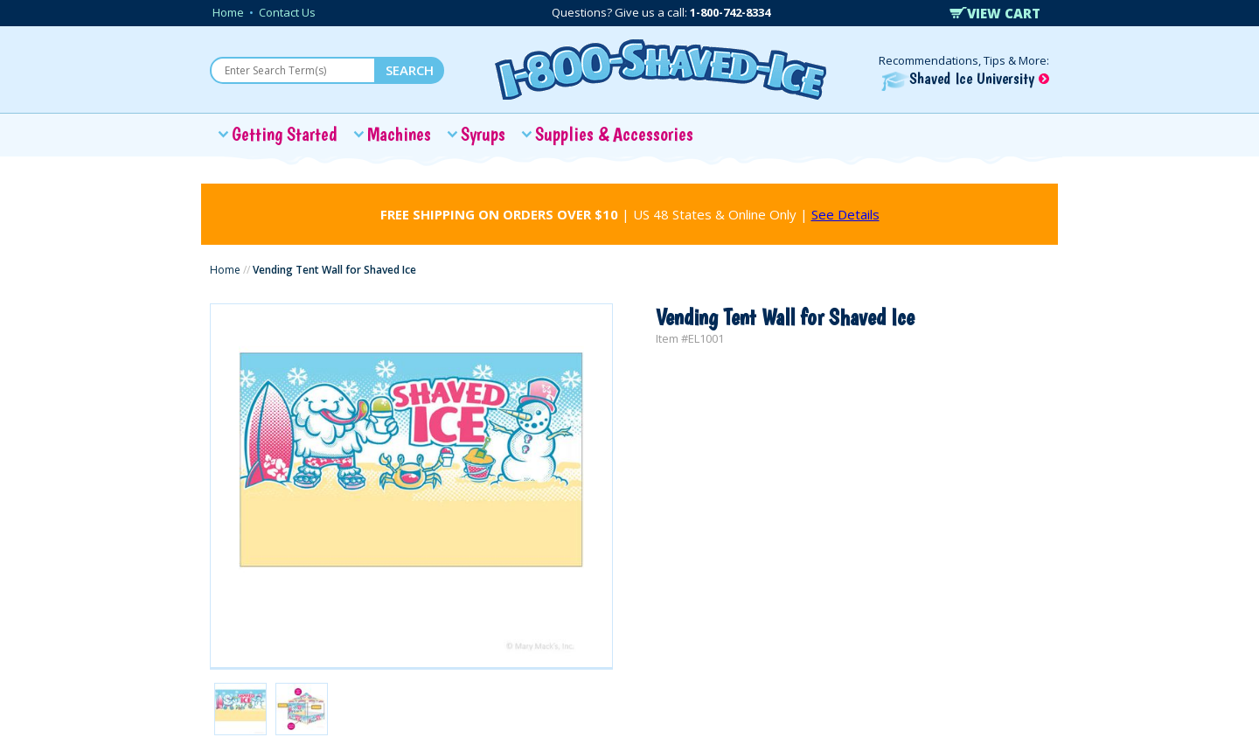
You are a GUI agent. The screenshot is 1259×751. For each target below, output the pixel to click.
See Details (845, 214)
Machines (399, 133)
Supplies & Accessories (614, 133)
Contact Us (287, 12)
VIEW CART (994, 13)
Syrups (483, 133)
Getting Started (284, 133)
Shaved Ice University (965, 78)
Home (228, 12)
